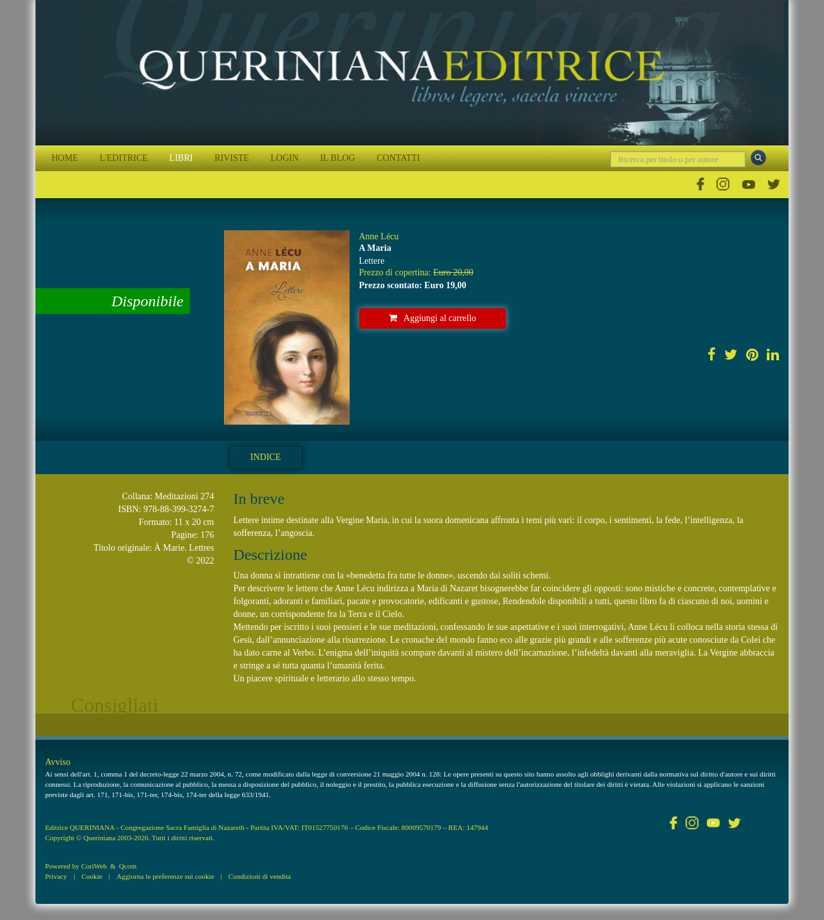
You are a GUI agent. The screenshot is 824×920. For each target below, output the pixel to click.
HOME (65, 158)
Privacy (56, 876)
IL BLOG (337, 158)
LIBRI (181, 158)
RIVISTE (231, 158)
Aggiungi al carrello (432, 318)
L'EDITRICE (124, 158)
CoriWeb (94, 866)
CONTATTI (398, 158)
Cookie (91, 876)
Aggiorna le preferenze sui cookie (165, 876)
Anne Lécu (379, 236)
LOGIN (284, 158)
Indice (265, 457)
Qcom (127, 866)
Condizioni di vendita (260, 876)
